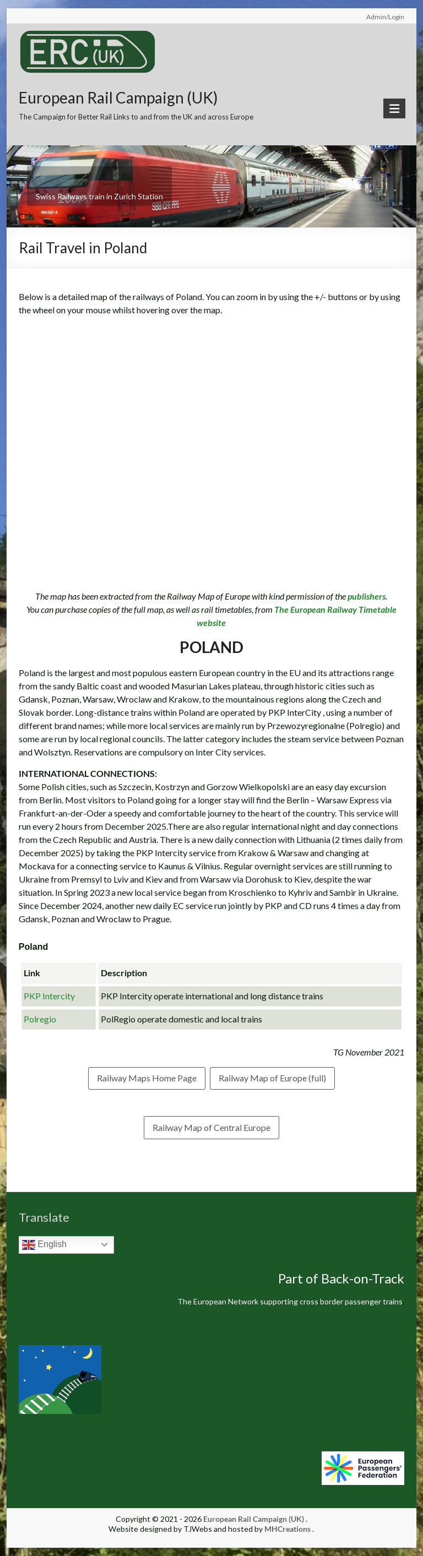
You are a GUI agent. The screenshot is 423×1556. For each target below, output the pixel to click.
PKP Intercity (49, 996)
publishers (367, 596)
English (44, 1245)
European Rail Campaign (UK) (118, 97)
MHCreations (287, 1528)
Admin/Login (385, 17)
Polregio (40, 1019)
